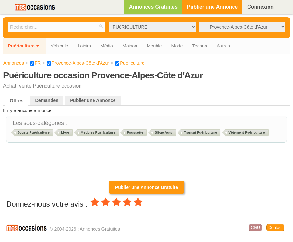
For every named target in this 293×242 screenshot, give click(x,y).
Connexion (260, 7)
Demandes (46, 100)
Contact (275, 227)
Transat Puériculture (200, 132)
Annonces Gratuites (153, 7)
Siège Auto (163, 132)
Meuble (154, 45)
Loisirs (84, 45)
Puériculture (21, 45)
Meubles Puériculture (97, 132)
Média (107, 45)
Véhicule (59, 45)
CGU (255, 227)
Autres (223, 45)
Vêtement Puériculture (246, 132)
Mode (177, 45)
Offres (16, 100)
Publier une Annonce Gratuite (146, 187)
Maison (129, 45)
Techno (199, 45)
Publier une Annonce (212, 7)
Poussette (135, 132)
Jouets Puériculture (33, 132)
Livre (65, 132)
